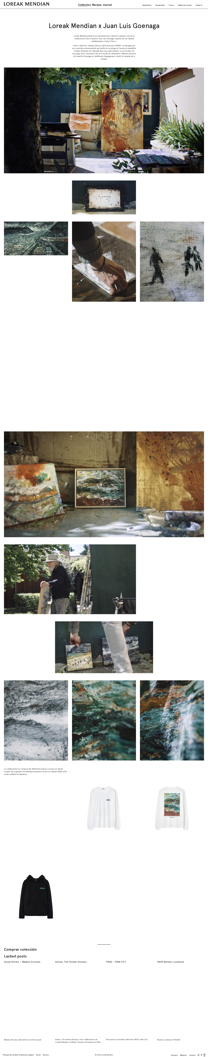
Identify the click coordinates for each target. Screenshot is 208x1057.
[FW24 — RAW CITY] (129, 1001)
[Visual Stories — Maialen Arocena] (27, 1001)
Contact (192, 1055)
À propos (174, 1055)
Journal (107, 4)
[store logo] (26, 4)
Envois (38, 1055)
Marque (96, 4)
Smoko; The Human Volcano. (71, 961)
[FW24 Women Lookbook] (180, 1001)
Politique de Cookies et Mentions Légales (18, 1055)
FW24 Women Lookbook (170, 961)
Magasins (183, 1055)
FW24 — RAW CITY (116, 961)
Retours (46, 1055)
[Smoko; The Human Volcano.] (78, 1001)
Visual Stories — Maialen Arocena (22, 961)
